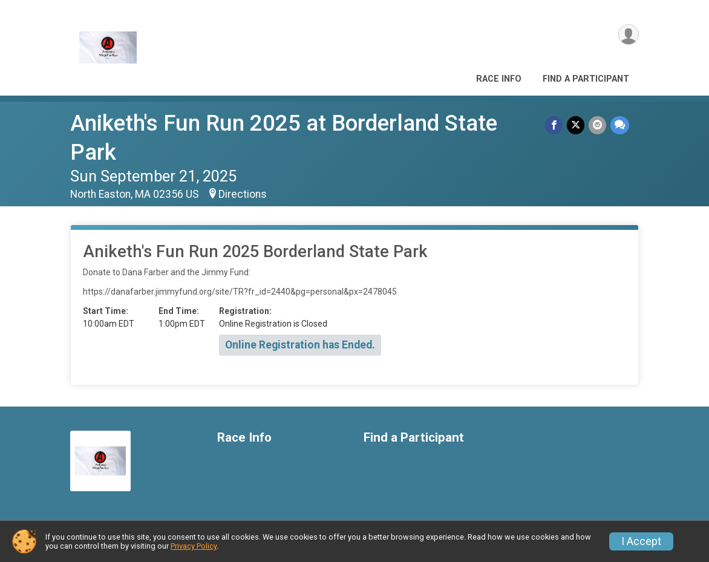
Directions (242, 194)
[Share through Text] (619, 125)
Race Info (498, 79)
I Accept (641, 541)
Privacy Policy (194, 546)
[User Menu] (627, 35)
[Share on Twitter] (577, 125)
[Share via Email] (598, 125)
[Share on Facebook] (555, 125)
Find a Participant (586, 79)
